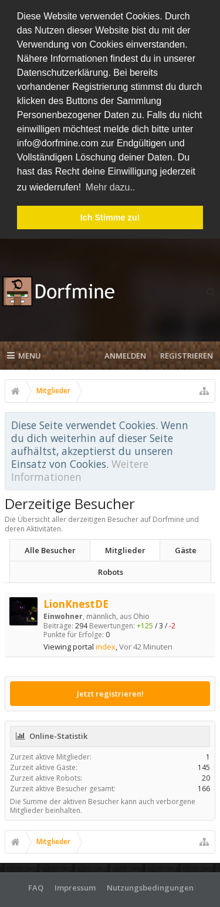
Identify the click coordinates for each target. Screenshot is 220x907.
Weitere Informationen (79, 466)
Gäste (186, 546)
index (106, 643)
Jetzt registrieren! (110, 689)
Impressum (75, 883)
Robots (110, 568)
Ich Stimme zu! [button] (110, 217)
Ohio (141, 613)
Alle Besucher (50, 546)
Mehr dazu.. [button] (110, 187)
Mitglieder (125, 546)
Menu (24, 351)
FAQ (35, 883)
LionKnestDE (76, 600)
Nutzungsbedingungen (150, 883)
